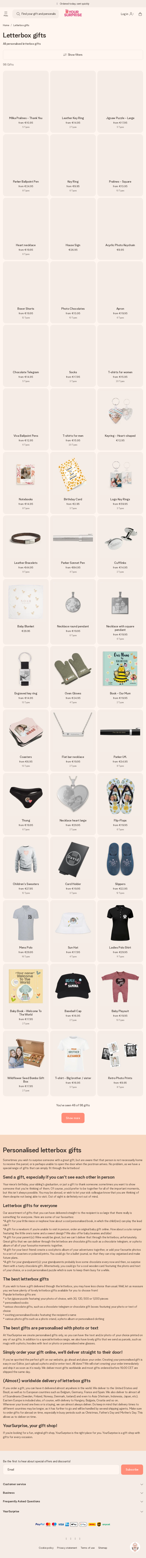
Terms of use (88, 1547)
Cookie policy (46, 1547)
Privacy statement (67, 1547)
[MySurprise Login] (127, 13)
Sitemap (102, 1547)
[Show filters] (73, 55)
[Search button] (18, 13)
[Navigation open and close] (5, 13)
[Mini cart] (140, 13)
